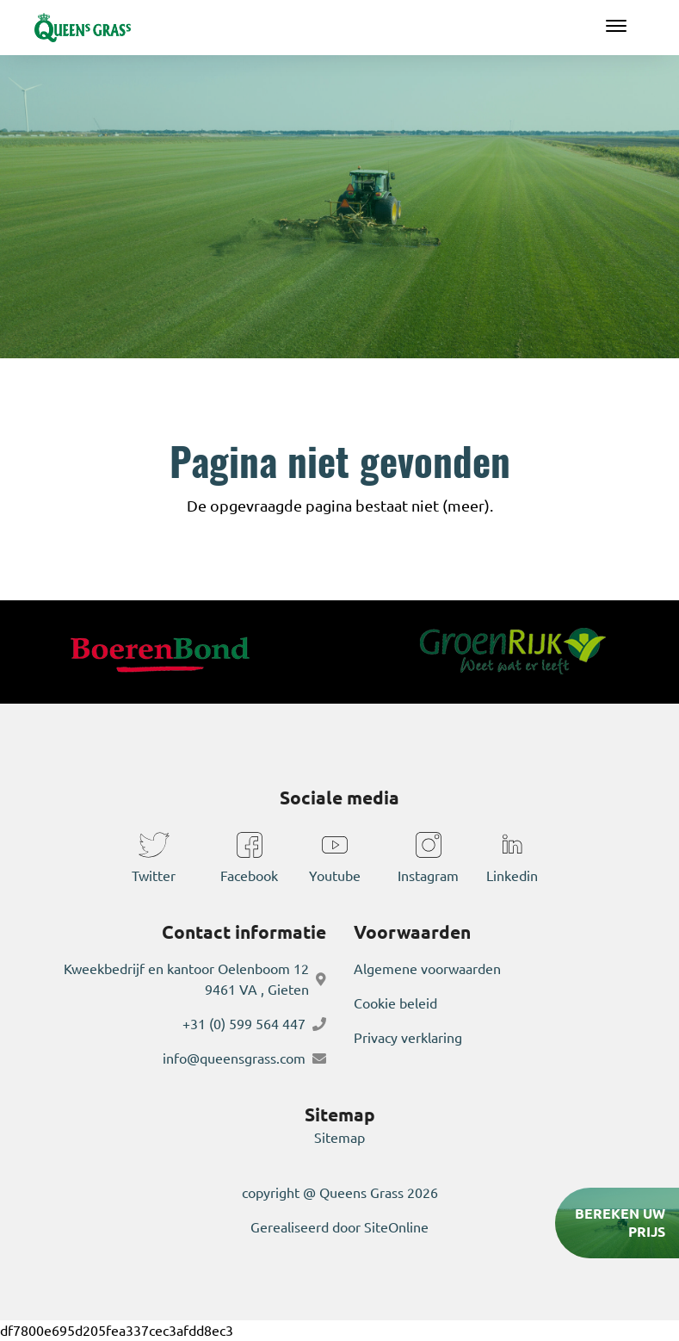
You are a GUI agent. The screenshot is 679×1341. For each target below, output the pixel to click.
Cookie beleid (395, 1003)
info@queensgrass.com (234, 1058)
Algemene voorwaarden (427, 969)
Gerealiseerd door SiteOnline (339, 1227)
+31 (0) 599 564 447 (244, 1024)
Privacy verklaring (408, 1038)
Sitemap (339, 1137)
